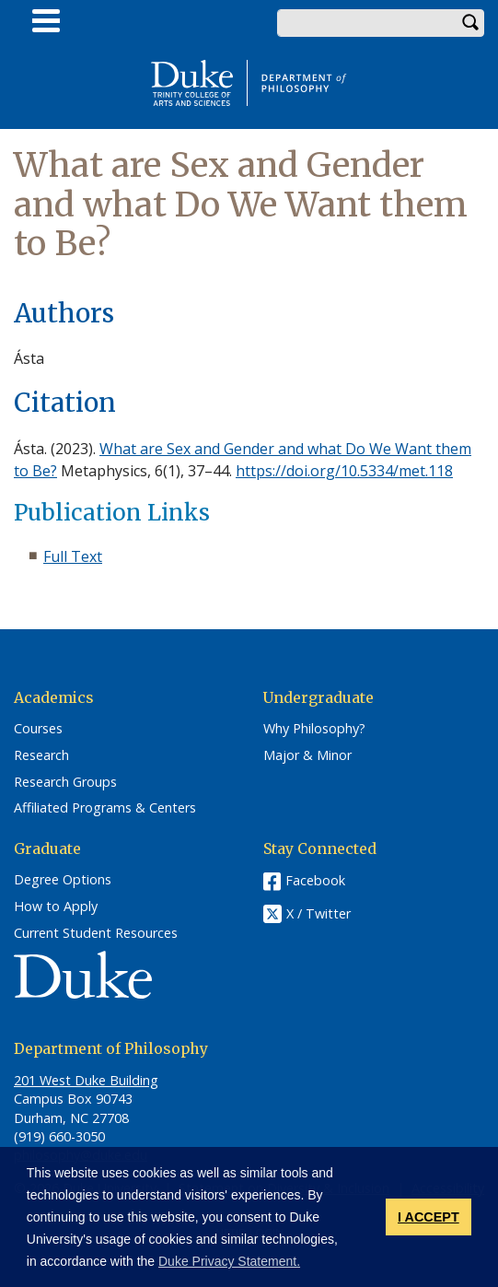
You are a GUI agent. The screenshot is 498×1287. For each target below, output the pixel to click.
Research (41, 755)
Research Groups (65, 782)
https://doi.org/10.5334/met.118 (344, 471)
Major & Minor (307, 755)
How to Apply (56, 906)
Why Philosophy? (314, 728)
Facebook (315, 880)
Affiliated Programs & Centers (105, 808)
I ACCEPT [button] (428, 1217)
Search (470, 23)
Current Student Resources (96, 933)
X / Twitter (318, 914)
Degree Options (62, 880)
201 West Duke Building (86, 1080)
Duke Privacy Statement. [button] (229, 1261)
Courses (38, 728)
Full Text (72, 556)
